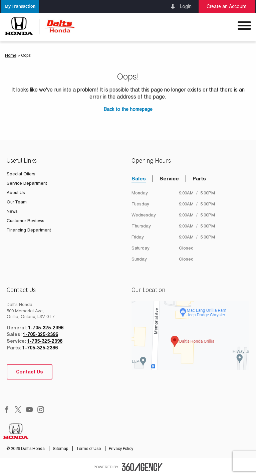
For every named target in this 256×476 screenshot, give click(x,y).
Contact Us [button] (29, 371)
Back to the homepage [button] (128, 109)
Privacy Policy (121, 448)
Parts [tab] (199, 178)
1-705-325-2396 (45, 327)
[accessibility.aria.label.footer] (142, 467)
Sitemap (61, 448)
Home (10, 55)
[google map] (191, 335)
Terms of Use (89, 448)
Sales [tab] (139, 178)
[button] (20, 6)
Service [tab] (169, 178)
